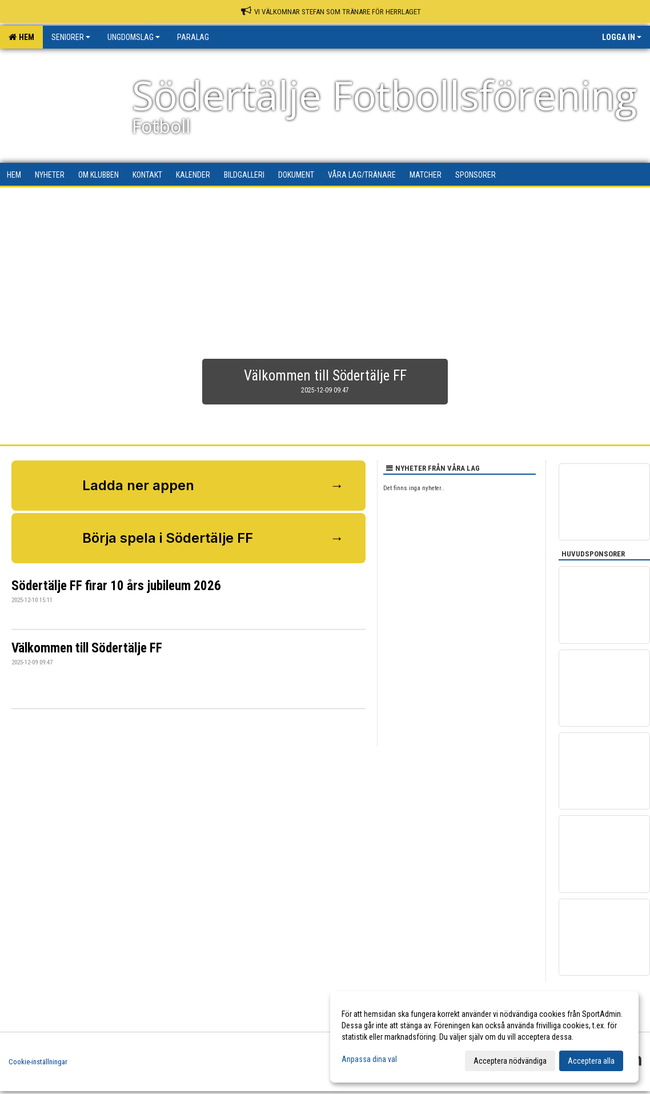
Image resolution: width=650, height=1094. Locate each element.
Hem (21, 37)
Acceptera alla (591, 1060)
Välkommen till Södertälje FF (86, 648)
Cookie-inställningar (38, 1061)
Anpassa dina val (369, 1059)
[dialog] (484, 1037)
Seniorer (70, 37)
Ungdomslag (133, 37)
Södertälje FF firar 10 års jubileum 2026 (116, 586)
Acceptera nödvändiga (510, 1060)
